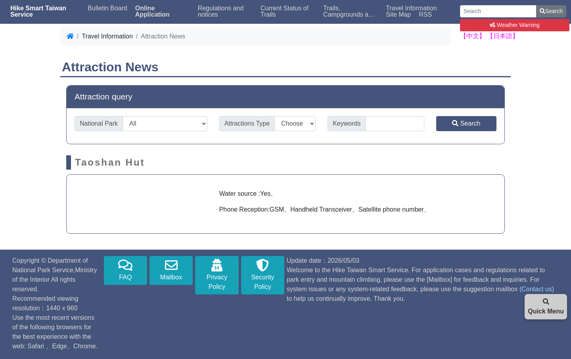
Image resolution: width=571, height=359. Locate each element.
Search (551, 11)
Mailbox (171, 270)
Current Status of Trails (284, 11)
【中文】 (472, 35)
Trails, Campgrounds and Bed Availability (349, 11)
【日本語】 (503, 35)
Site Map (398, 14)
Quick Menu (546, 306)
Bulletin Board (107, 8)
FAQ (125, 270)
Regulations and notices (221, 11)
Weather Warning (515, 25)
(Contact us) (536, 289)
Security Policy (262, 274)
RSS (425, 14)
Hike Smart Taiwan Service (38, 11)
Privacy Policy (216, 274)
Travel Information (411, 8)
